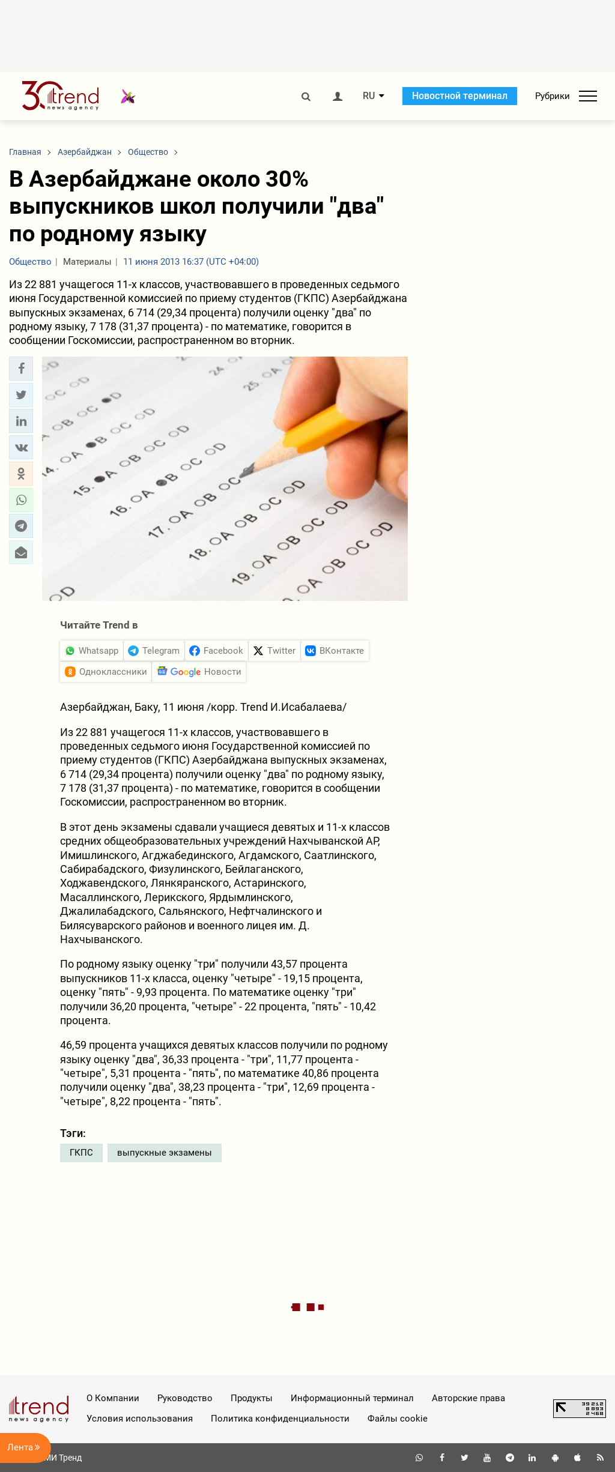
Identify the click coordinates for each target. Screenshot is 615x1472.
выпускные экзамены (164, 1152)
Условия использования (139, 1418)
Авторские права (468, 1398)
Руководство (185, 1398)
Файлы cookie (398, 1418)
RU (369, 96)
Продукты (252, 1398)
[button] (21, 368)
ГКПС (81, 1152)
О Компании (112, 1398)
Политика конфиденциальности (280, 1418)
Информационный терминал (352, 1398)
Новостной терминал (459, 95)
